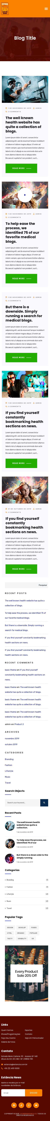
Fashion (8, 765)
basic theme (10, 670)
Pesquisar (43, 585)
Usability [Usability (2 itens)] (22, 938)
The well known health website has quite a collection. (28, 825)
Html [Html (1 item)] (9, 933)
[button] (46, 8)
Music (7, 777)
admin (39, 108)
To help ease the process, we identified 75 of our (31, 841)
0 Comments (13, 217)
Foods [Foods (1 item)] (34, 927)
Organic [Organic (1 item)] (20, 933)
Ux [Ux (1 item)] (33, 938)
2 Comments (13, 512)
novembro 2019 (12, 738)
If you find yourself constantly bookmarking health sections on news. (24, 419)
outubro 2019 (11, 744)
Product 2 (19, 724)
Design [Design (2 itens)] (10, 927)
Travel (8, 783)
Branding (9, 759)
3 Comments (13, 111)
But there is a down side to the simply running (32, 856)
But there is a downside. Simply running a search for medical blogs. (24, 314)
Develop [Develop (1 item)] (22, 927)
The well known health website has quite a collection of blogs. (23, 125)
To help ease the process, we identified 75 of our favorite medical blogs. (22, 232)
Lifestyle (9, 771)
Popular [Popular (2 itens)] (33, 933)
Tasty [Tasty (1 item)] (9, 938)
